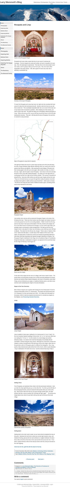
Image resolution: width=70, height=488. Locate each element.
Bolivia (45, 451)
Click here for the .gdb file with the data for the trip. (27, 446)
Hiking (29, 452)
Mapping (49, 454)
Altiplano (35, 451)
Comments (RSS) (44, 484)
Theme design (36, 486)
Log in (51, 484)
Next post (40, 459)
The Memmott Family (6, 45)
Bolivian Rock (4, 30)
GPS (26, 452)
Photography (4, 25)
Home (2, 23)
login (22, 479)
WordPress (29, 486)
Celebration (50, 451)
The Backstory (4, 42)
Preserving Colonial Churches (31, 297)
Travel (44, 452)
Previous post (30, 459)
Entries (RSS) (36, 484)
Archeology (40, 451)
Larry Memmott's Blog (11, 2)
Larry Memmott (44, 486)
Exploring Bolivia (5, 33)
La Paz (33, 452)
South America (38, 452)
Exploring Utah (4, 28)
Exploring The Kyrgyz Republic (6, 36)
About (2, 39)
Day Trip (23, 452)
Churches (17, 452)
